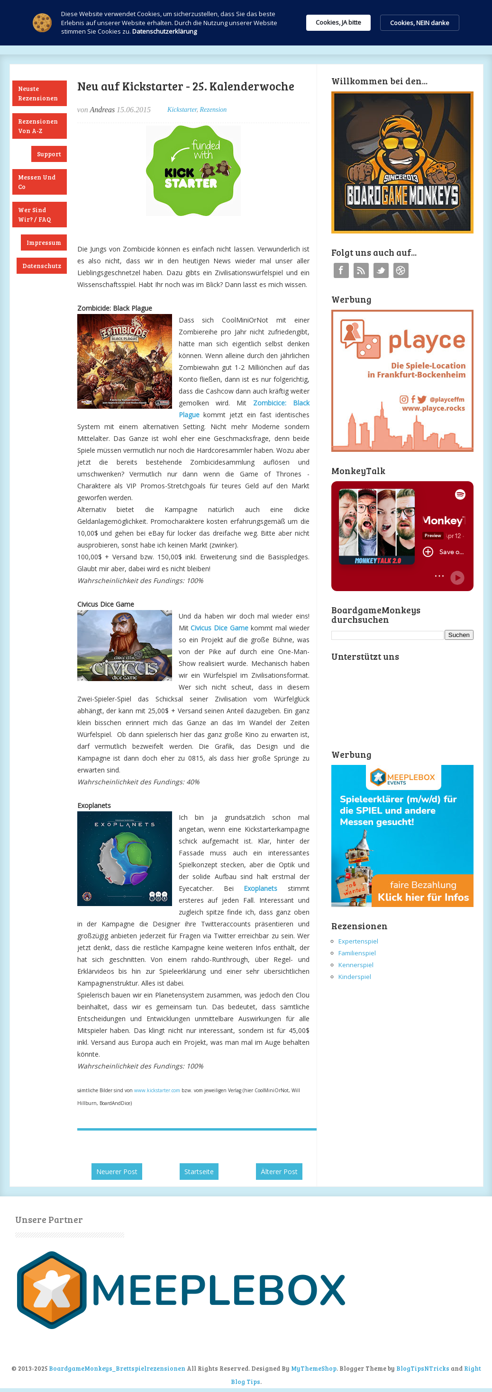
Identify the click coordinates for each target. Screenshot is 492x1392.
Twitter (381, 270)
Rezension (213, 109)
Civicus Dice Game (219, 627)
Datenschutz (41, 265)
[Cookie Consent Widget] (246, 22)
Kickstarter (181, 109)
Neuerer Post (116, 1171)
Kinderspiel (354, 976)
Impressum (44, 242)
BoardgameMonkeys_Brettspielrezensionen (117, 1368)
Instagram (401, 270)
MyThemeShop (314, 1368)
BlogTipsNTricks (422, 1368)
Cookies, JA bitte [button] (338, 22)
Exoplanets (260, 888)
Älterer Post (279, 1171)
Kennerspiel (356, 965)
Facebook (341, 270)
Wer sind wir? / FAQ (34, 215)
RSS (361, 270)
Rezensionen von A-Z (38, 126)
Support (49, 154)
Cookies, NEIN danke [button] (419, 22)
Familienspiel (357, 953)
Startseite (199, 1171)
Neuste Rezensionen (38, 93)
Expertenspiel (358, 941)
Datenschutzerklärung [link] (164, 31)
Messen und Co (36, 182)
